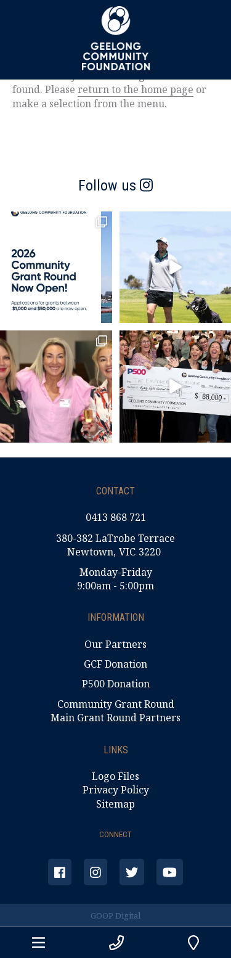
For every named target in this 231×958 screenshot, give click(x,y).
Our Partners (115, 644)
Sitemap (115, 804)
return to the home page (135, 89)
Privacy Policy (116, 789)
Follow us (115, 185)
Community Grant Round (115, 704)
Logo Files (115, 776)
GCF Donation (115, 664)
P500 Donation (116, 683)
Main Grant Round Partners (115, 717)
